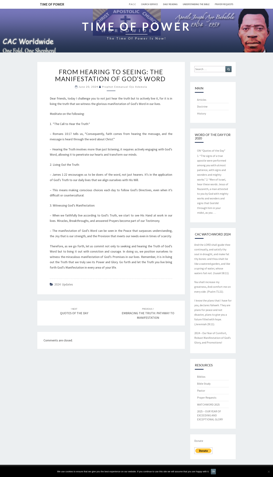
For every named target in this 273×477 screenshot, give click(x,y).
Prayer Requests (224, 4)
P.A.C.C (132, 4)
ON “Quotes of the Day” (211, 150)
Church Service (149, 4)
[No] (268, 471)
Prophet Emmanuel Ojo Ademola (124, 86)
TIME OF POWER (52, 4)
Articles (201, 99)
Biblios (201, 376)
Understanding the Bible (196, 4)
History (201, 113)
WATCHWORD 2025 (208, 404)
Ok (213, 471)
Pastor (201, 390)
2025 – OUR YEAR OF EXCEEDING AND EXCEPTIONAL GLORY (210, 415)
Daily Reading (170, 4)
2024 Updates (63, 284)
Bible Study (203, 383)
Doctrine (202, 106)
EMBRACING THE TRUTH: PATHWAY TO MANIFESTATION (148, 313)
